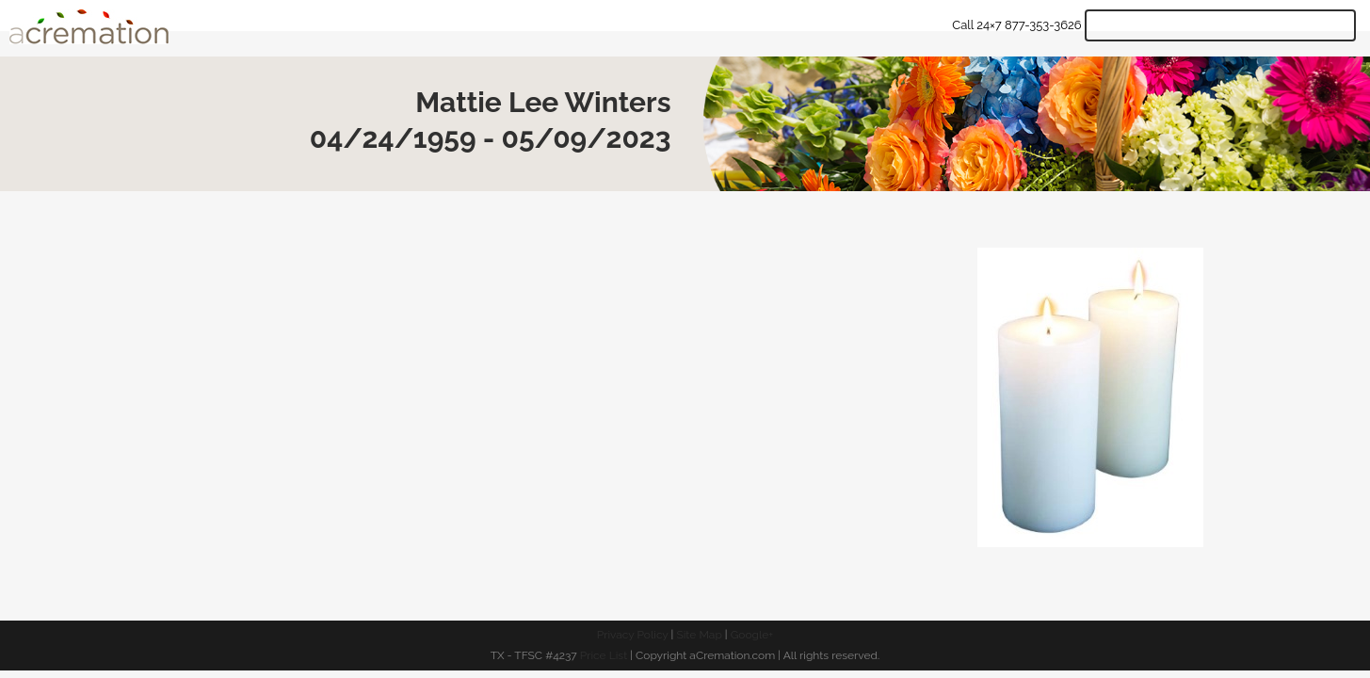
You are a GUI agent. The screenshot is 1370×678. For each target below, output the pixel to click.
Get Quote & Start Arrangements (1220, 25)
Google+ (752, 634)
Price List (603, 655)
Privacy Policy (633, 634)
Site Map (698, 634)
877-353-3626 (1043, 25)
